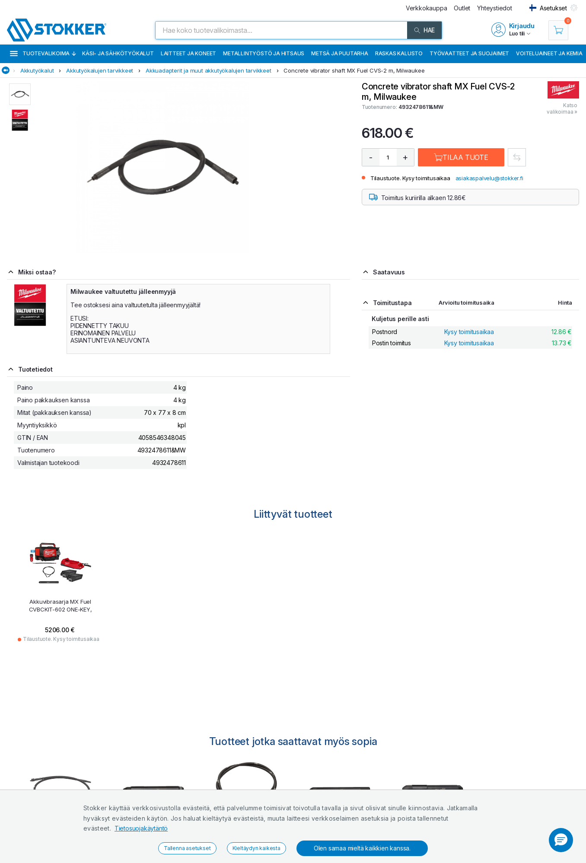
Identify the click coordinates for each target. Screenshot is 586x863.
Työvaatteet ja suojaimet (469, 53)
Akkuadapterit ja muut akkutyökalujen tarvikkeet (208, 70)
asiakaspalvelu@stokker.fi (489, 178)
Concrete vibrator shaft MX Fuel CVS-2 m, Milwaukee (353, 70)
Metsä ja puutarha (339, 53)
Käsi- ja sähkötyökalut (118, 53)
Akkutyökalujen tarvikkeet (99, 70)
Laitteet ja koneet (188, 53)
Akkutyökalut (37, 70)
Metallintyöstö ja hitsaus (263, 53)
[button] (561, 840)
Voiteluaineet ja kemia (549, 53)
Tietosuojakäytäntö (141, 828)
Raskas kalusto (399, 53)
